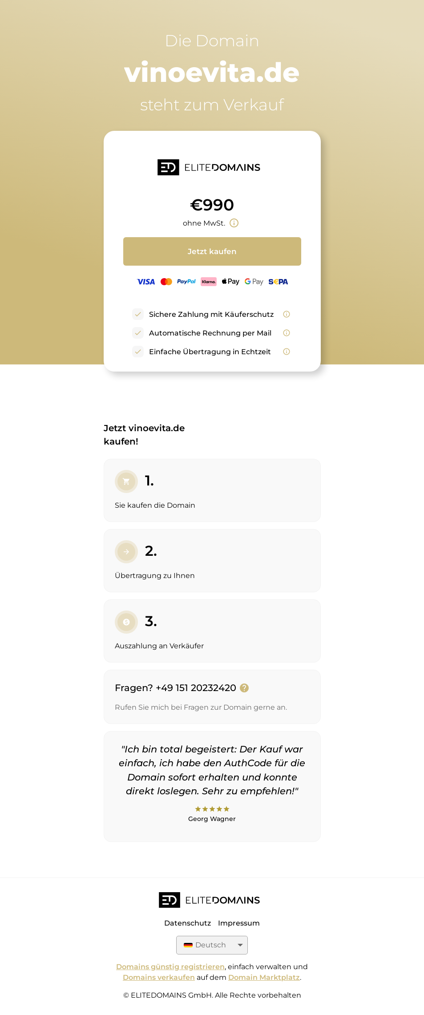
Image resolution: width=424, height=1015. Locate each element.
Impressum (239, 923)
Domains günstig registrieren (170, 966)
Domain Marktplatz (264, 977)
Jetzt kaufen (212, 251)
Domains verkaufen (159, 977)
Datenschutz (187, 923)
